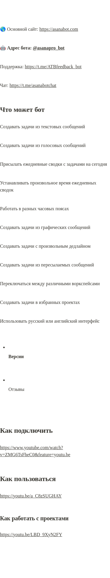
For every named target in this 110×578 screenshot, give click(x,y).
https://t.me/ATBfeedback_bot (53, 66)
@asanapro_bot (49, 47)
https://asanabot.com (58, 29)
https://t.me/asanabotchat (33, 85)
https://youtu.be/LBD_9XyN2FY (31, 534)
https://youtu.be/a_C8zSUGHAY (31, 495)
